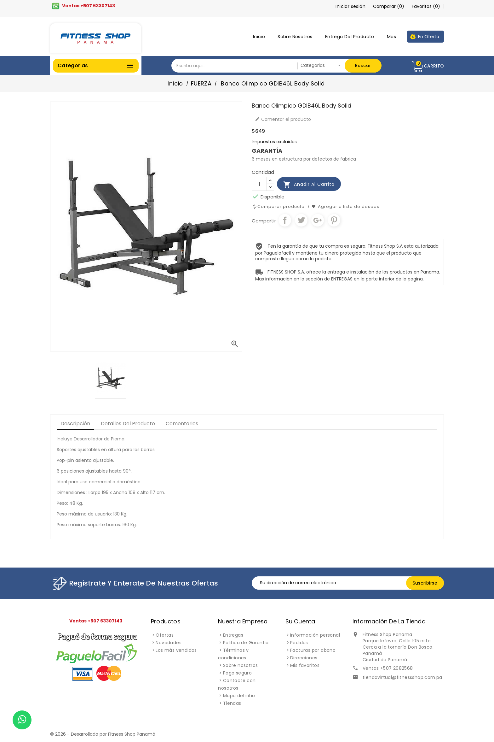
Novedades (168, 642)
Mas (391, 36)
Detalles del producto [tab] (128, 423)
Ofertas (165, 635)
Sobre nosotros (295, 36)
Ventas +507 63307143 (88, 6)
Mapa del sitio (239, 695)
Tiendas (232, 703)
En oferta (428, 36)
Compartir (285, 220)
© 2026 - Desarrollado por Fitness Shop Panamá (102, 734)
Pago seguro (237, 673)
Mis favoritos (304, 665)
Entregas (233, 635)
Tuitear (301, 220)
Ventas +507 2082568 (388, 668)
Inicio (259, 36)
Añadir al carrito (309, 184)
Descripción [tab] (75, 423)
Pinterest (334, 220)
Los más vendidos (176, 650)
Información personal (315, 635)
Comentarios (182, 423)
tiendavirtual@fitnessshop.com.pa (402, 677)
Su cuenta (300, 621)
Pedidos (299, 642)
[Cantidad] (259, 184)
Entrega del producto (349, 36)
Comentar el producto (283, 119)
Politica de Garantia (246, 642)
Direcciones (303, 658)
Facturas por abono (313, 650)
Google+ (317, 220)
